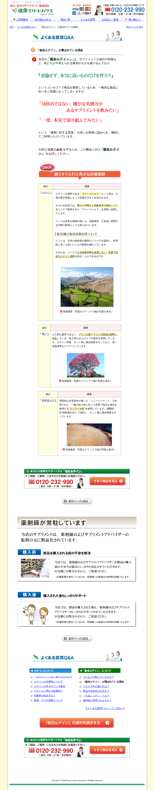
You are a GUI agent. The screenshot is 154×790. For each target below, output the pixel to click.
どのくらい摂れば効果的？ (48, 691)
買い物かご (132, 19)
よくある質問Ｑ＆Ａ (26, 27)
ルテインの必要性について (48, 681)
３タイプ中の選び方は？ (96, 686)
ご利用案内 (20, 19)
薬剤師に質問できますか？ (97, 700)
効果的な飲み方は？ (45, 695)
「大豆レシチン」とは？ (96, 695)
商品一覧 (65, 19)
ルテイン (47, 192)
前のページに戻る (134, 27)
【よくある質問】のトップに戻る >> (105, 708)
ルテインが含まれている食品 (49, 686)
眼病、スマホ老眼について (48, 700)
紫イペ (45, 334)
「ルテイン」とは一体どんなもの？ (53, 677)
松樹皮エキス (49, 400)
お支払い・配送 (110, 19)
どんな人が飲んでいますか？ (98, 677)
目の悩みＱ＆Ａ (43, 19)
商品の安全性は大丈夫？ (96, 691)
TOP (11, 27)
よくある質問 (88, 19)
